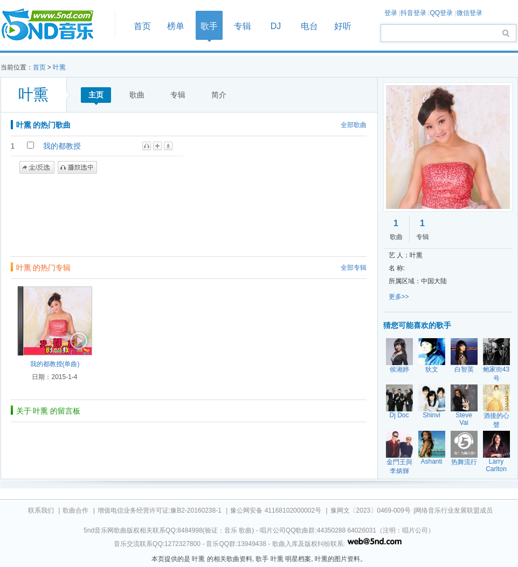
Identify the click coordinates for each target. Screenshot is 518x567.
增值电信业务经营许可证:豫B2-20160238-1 (160, 510)
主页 (95, 94)
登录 (390, 13)
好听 (342, 26)
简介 (218, 94)
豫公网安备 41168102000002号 (275, 510)
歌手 (209, 26)
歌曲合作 (75, 510)
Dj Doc (399, 415)
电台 (309, 26)
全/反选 (36, 167)
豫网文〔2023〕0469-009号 (370, 510)
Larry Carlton (496, 465)
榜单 (175, 26)
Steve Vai (463, 418)
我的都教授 (62, 146)
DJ (276, 26)
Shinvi (431, 415)
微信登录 (469, 13)
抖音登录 (413, 13)
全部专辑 (354, 267)
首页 (54, 25)
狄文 (431, 369)
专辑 (242, 26)
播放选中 (77, 167)
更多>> (399, 296)
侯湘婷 (399, 369)
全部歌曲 (354, 125)
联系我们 (41, 510)
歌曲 (136, 94)
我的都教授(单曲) (55, 364)
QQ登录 (441, 13)
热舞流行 (464, 462)
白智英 (464, 369)
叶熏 (59, 67)
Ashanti (431, 461)
